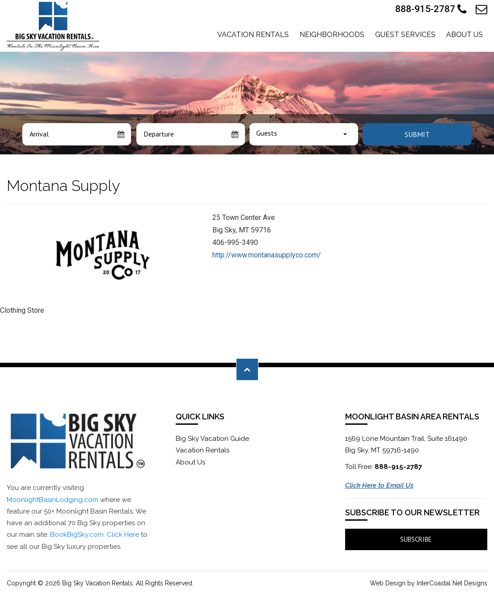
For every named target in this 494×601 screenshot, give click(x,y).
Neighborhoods (332, 34)
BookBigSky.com (77, 535)
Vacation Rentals (253, 34)
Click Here (123, 535)
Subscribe (416, 539)
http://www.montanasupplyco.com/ (266, 255)
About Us (464, 34)
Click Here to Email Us (379, 485)
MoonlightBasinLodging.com (52, 500)
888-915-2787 (431, 9)
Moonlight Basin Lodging (53, 26)
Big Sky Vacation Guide (212, 439)
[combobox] (304, 134)
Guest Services (405, 34)
